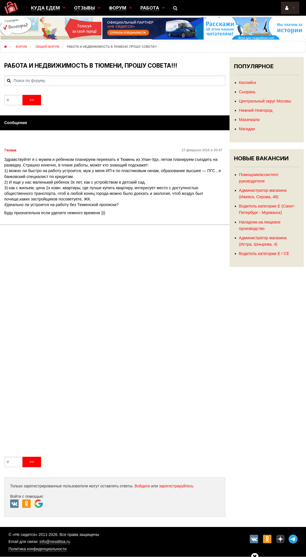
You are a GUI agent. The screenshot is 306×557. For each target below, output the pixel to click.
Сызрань (247, 92)
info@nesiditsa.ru (55, 541)
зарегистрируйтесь (176, 486)
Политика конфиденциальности (37, 549)
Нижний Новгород (256, 110)
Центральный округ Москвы (265, 101)
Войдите (142, 486)
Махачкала (249, 119)
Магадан (247, 129)
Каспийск (247, 82)
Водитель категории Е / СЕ (264, 253)
